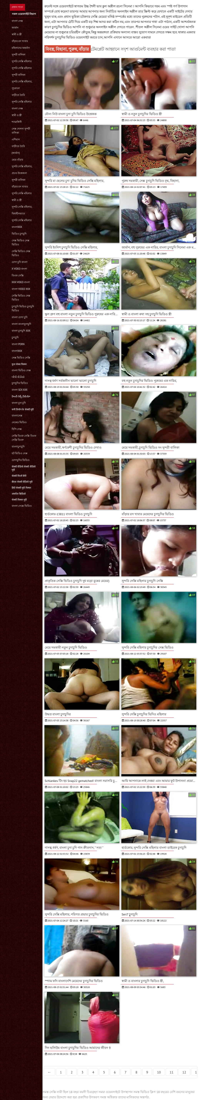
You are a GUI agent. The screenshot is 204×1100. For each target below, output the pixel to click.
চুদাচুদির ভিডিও (20, 383)
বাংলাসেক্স (17, 415)
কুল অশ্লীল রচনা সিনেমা (117, 6)
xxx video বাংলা (21, 282)
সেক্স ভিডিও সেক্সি (21, 357)
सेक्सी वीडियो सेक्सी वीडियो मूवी (24, 468)
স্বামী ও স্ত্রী (17, 34)
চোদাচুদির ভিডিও (21, 460)
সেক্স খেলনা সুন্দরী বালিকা (21, 130)
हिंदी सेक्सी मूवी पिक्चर (21, 487)
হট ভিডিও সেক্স (20, 453)
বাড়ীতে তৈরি (18, 95)
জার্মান (15, 27)
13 (197, 1072)
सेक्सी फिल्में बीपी (19, 475)
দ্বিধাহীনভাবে (18, 213)
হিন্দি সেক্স (17, 429)
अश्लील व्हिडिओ (19, 493)
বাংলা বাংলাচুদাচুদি (21, 324)
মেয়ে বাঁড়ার (17, 159)
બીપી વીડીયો (18, 377)
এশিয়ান (16, 139)
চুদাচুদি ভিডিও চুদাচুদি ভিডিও (23, 308)
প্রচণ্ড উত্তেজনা (19, 173)
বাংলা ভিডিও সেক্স (21, 370)
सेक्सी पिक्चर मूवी (19, 499)
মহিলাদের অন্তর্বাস (21, 47)
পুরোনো (16, 88)
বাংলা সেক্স (17, 21)
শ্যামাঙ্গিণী (17, 122)
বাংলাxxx (17, 227)
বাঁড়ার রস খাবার (20, 41)
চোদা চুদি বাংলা (20, 262)
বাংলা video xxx (21, 289)
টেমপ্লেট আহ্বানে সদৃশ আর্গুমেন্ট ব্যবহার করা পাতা (133, 49)
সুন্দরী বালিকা (18, 54)
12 (184, 1072)
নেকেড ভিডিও (19, 422)
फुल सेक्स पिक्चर (19, 364)
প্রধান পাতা (17, 7)
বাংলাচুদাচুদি (18, 446)
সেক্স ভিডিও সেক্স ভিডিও (21, 242)
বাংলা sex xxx (19, 389)
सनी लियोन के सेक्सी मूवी (23, 409)
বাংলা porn (18, 344)
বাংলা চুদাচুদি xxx (21, 330)
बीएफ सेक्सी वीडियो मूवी (22, 481)
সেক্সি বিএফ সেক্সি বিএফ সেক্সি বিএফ (24, 437)
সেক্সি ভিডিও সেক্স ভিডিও (21, 253)
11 (172, 1072)
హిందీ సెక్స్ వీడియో (21, 396)
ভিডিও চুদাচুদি (19, 233)
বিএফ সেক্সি (18, 275)
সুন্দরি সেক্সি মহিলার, (22, 81)
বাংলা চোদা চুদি (20, 317)
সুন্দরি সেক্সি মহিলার (22, 61)
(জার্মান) (16, 153)
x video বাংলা (19, 268)
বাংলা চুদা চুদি (19, 403)
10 (159, 1072)
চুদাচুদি (15, 337)
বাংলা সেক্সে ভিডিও (22, 505)
